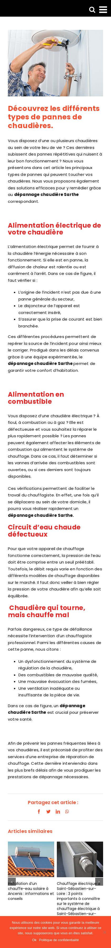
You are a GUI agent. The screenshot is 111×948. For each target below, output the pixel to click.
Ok (34, 940)
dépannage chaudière (32, 515)
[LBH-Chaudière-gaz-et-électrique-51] (55, 63)
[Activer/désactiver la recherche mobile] (92, 9)
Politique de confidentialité (59, 940)
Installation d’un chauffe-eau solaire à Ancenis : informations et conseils (31, 891)
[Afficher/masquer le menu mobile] (103, 9)
